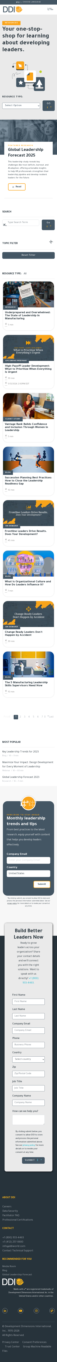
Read (16, 187)
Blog (4, 1270)
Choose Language (32, 2)
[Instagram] (36, 1310)
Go (49, 225)
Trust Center (12, 1347)
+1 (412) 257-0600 (12, 1242)
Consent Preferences (34, 1342)
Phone (16, 1038)
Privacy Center (10, 1342)
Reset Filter (28, 255)
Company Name (21, 1096)
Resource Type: (12, 97)
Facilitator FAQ (10, 1215)
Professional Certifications (17, 1220)
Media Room (9, 1266)
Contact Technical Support (17, 1251)
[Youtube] (20, 1310)
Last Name (18, 1009)
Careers (6, 1206)
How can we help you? (25, 1111)
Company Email (17, 854)
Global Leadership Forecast (17, 1275)
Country (12, 867)
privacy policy (12, 903)
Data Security (10, 1211)
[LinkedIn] (5, 1310)
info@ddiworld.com (13, 1246)
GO (49, 105)
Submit (42, 884)
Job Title (17, 1081)
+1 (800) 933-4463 (13, 1237)
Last (51, 717)
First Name (18, 995)
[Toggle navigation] (50, 9)
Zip (14, 1067)
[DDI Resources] (52, 1310)
